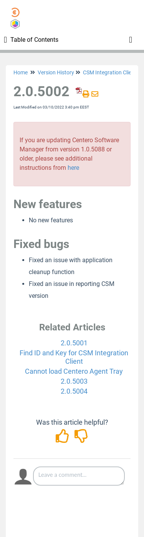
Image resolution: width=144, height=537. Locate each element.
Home (20, 72)
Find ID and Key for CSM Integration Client (74, 357)
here (73, 167)
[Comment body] (79, 476)
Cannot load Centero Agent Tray (74, 371)
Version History (56, 72)
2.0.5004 (74, 391)
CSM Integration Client (109, 72)
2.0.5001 (74, 343)
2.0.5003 (74, 381)
